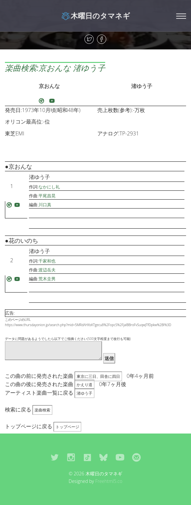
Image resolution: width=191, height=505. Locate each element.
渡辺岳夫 (47, 270)
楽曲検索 (42, 410)
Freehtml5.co (109, 481)
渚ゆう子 (141, 86)
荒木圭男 (47, 279)
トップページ (67, 427)
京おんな (49, 86)
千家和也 (47, 261)
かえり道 (84, 384)
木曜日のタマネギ (95, 15)
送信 (109, 358)
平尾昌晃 (47, 196)
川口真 (44, 205)
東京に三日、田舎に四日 (98, 376)
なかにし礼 (49, 187)
